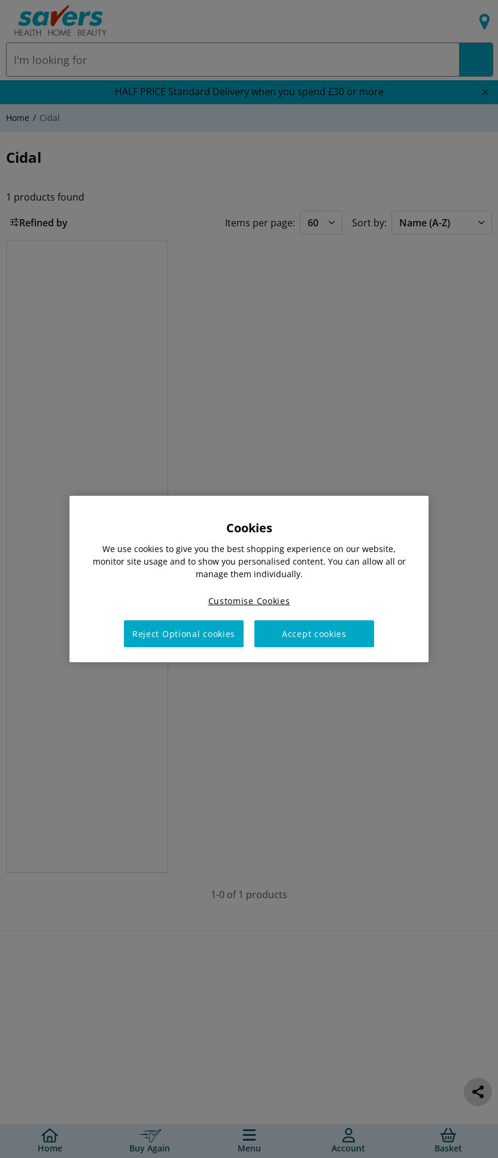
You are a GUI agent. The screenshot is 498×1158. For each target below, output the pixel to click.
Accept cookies (314, 633)
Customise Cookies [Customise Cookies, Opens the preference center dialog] (249, 601)
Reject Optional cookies (183, 633)
